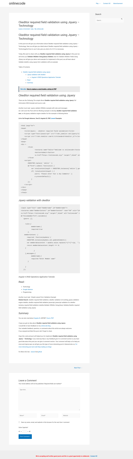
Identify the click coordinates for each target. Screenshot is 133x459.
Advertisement (118, 3)
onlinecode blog (46, 326)
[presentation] (99, 3)
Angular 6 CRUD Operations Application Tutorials (47, 77)
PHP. (52, 318)
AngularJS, (37, 318)
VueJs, (49, 318)
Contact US (106, 3)
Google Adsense (28, 289)
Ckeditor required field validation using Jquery (37, 72)
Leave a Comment (24, 29)
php (32, 29)
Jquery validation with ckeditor (36, 74)
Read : (29, 80)
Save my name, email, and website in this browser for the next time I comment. (45, 423)
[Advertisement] (109, 56)
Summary (30, 83)
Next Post (78, 368)
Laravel (53, 118)
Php (98, 3)
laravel (33, 352)
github (40, 352)
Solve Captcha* (23, 428)
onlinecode (17, 3)
